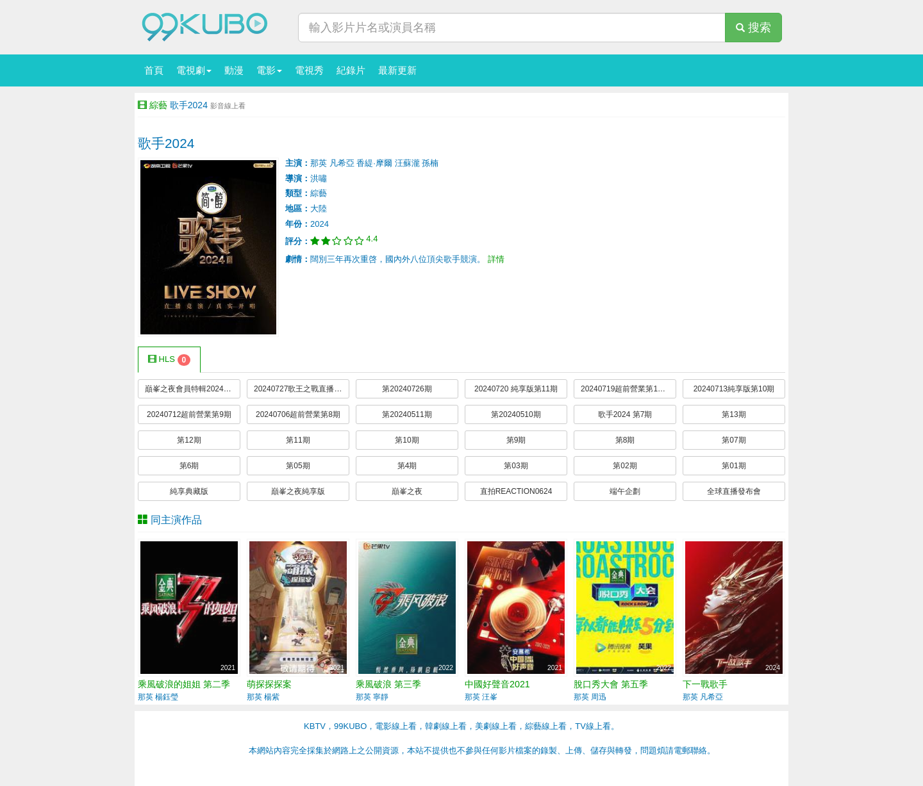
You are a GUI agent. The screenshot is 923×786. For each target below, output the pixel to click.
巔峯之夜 (407, 491)
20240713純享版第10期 (734, 388)
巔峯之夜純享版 (298, 491)
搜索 (753, 27)
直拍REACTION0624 (516, 491)
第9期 (516, 440)
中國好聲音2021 (497, 684)
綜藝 (158, 105)
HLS (169, 360)
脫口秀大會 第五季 (611, 684)
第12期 (189, 440)
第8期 (625, 440)
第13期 (733, 414)
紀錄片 (351, 70)
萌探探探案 (269, 684)
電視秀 (309, 70)
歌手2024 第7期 (625, 414)
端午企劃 (625, 491)
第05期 (298, 465)
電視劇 (194, 70)
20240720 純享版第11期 (516, 388)
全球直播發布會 (734, 491)
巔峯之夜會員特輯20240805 (192, 388)
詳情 (496, 259)
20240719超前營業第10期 (625, 388)
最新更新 (397, 70)
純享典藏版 (189, 491)
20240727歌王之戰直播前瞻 (301, 388)
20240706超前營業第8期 (298, 414)
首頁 (153, 70)
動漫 (234, 70)
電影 (269, 70)
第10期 (407, 440)
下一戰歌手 (705, 684)
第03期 (516, 465)
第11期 (298, 440)
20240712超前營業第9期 (189, 414)
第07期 (733, 440)
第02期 (624, 465)
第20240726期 (406, 388)
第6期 (189, 465)
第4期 (407, 465)
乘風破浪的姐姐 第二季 (184, 684)
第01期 (733, 465)
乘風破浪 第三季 (388, 684)
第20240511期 (406, 414)
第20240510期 (515, 414)
